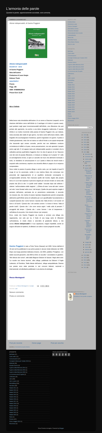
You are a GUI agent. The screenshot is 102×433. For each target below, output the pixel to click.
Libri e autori (71, 78)
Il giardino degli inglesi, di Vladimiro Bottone (88, 223)
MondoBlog (71, 80)
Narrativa (70, 82)
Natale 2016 (71, 96)
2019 (85, 147)
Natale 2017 (71, 98)
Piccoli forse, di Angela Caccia (88, 230)
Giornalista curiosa (73, 28)
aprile (87, 244)
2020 (85, 144)
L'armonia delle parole (22, 9)
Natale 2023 (71, 111)
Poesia (70, 116)
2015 (85, 257)
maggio (87, 242)
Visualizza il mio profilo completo (83, 296)
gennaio (87, 252)
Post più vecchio (57, 343)
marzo (87, 247)
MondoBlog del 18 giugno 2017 (88, 237)
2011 (85, 267)
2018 (85, 149)
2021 (85, 142)
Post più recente (15, 343)
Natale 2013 (71, 89)
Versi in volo (71, 44)
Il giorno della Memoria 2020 (76, 69)
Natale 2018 (71, 100)
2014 (85, 260)
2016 (85, 255)
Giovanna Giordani (73, 30)
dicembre (88, 154)
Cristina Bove (71, 22)
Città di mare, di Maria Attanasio (88, 171)
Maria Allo (70, 37)
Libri (16, 288)
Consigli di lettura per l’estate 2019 (77, 58)
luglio (86, 165)
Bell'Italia (70, 51)
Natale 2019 (71, 102)
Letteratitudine (72, 35)
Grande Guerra (72, 62)
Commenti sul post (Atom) (22, 347)
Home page (36, 343)
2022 (85, 140)
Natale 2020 (71, 105)
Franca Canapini (72, 26)
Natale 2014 (71, 91)
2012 (85, 265)
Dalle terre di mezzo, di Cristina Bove (88, 178)
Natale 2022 (71, 109)
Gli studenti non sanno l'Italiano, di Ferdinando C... (89, 199)
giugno (87, 168)
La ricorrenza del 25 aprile (75, 71)
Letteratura (71, 73)
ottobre (87, 159)
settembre (88, 161)
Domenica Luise (72, 24)
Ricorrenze (71, 120)
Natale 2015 (71, 93)
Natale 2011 (71, 84)
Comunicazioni (72, 55)
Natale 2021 (71, 107)
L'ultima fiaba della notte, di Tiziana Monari (88, 185)
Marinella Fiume (72, 39)
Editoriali (70, 60)
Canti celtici (71, 53)
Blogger (61, 428)
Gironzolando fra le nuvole (75, 33)
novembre (88, 156)
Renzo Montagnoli (81, 294)
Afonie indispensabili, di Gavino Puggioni (88, 208)
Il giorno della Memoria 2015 (76, 67)
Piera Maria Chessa (73, 42)
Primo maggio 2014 (73, 118)
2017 (85, 152)
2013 (85, 262)
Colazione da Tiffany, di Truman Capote (88, 216)
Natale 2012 (71, 87)
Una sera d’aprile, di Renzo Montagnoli (88, 192)
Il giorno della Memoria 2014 (76, 64)
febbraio (87, 249)
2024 (85, 135)
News (69, 114)
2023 (85, 137)
